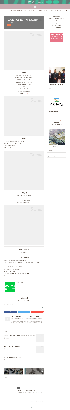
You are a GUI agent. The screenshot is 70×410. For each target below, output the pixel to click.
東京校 (45, 10)
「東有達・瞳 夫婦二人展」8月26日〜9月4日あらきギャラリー (14, 348)
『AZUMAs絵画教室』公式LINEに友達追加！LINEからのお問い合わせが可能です (57, 37)
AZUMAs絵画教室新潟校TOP (15, 10)
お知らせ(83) (6, 304)
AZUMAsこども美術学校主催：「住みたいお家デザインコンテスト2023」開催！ (19, 335)
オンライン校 (58, 10)
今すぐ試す (49, 2)
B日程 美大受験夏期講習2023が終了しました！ (13, 357)
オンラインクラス (57, 122)
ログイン (56, 2)
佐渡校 (51, 10)
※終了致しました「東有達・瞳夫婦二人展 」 (13, 346)
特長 (25, 10)
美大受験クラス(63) (10, 304)
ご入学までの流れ (32, 10)
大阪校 (40, 10)
